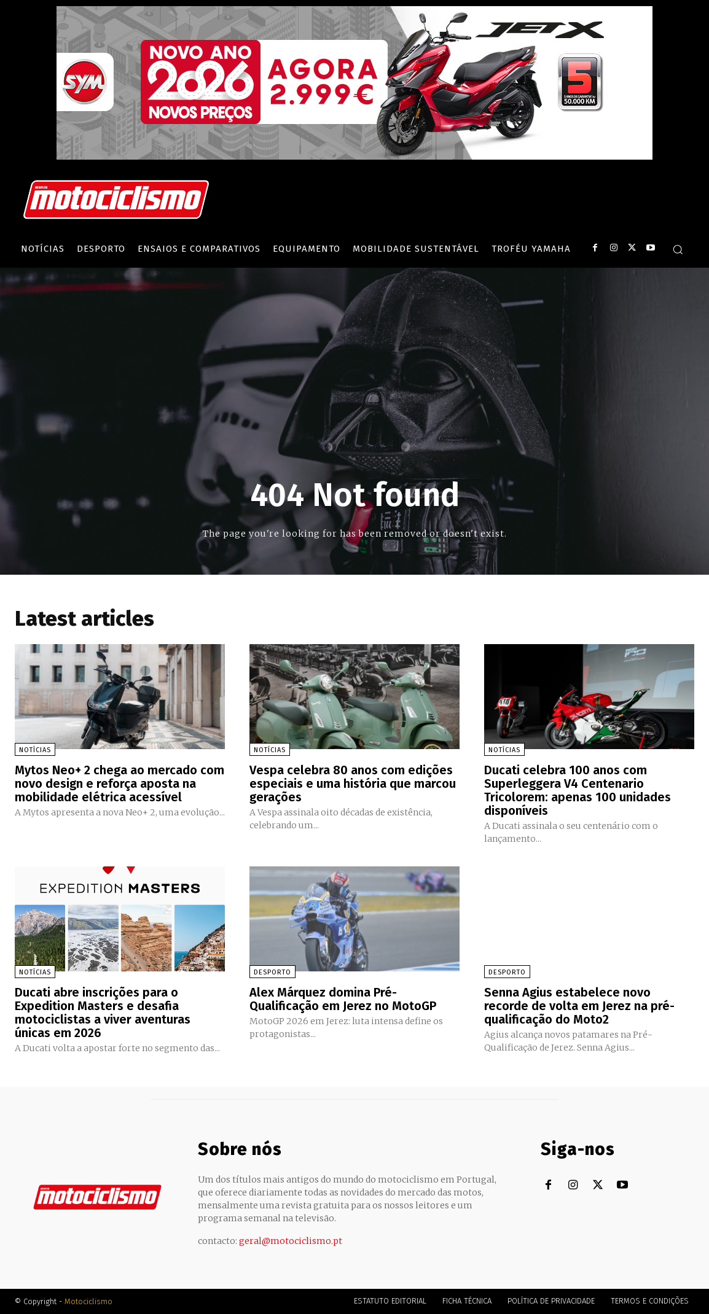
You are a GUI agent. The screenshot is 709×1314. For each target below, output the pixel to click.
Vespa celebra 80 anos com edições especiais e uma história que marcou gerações (352, 783)
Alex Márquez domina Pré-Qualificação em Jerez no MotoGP (342, 999)
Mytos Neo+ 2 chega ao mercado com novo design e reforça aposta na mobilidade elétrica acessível (119, 783)
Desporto (272, 972)
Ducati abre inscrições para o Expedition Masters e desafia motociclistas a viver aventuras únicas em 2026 (102, 1012)
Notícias (35, 750)
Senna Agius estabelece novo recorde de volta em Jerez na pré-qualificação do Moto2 (579, 1006)
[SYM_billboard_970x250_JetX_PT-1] (354, 156)
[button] (677, 249)
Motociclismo (88, 1301)
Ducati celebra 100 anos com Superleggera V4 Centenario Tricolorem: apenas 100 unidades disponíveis (577, 790)
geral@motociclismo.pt (290, 1240)
